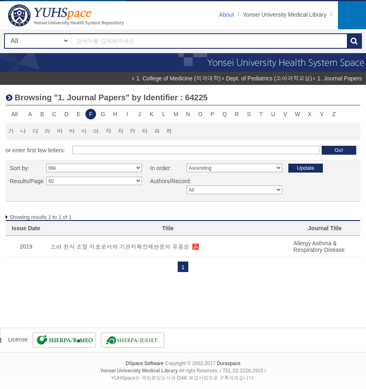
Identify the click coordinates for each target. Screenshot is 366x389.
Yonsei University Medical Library (285, 14)
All (14, 114)
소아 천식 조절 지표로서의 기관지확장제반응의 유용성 (119, 247)
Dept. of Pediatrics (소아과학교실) (269, 78)
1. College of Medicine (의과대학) (178, 78)
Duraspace (228, 363)
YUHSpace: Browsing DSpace (67, 15)
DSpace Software (144, 363)
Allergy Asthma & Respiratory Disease (319, 246)
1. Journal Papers (339, 78)
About (226, 14)
